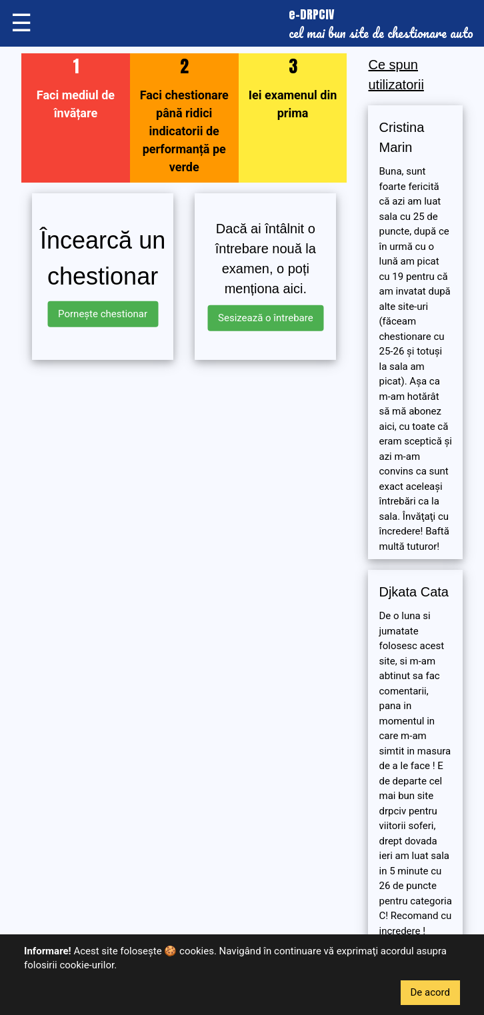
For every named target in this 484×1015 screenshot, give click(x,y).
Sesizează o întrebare (265, 318)
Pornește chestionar (102, 314)
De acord (431, 992)
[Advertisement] (184, 464)
